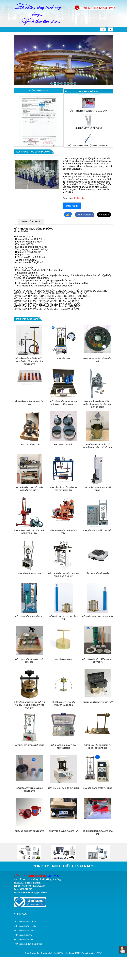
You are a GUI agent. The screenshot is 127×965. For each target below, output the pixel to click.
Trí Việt (15, 961)
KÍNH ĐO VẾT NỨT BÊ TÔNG (88, 144)
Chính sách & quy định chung (28, 952)
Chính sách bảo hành (24, 939)
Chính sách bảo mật (24, 947)
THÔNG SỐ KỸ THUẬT (31, 230)
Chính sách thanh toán (25, 930)
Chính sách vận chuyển (25, 934)
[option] (38, 124)
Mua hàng (72, 205)
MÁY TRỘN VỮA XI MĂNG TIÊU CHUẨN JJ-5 (88, 109)
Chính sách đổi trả (23, 943)
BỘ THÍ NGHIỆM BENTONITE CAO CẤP (88, 127)
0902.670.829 (104, 7)
